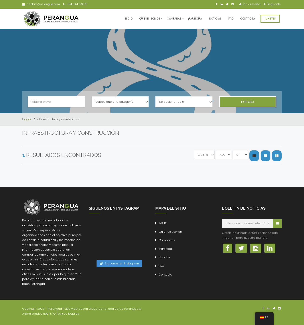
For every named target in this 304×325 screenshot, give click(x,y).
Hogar (27, 119)
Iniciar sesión (251, 4)
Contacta (247, 18)
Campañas (174, 18)
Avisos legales (68, 313)
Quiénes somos (149, 18)
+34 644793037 (75, 4)
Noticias (215, 18)
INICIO (128, 18)
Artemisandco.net (35, 313)
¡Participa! (195, 18)
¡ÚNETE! (270, 18)
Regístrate (274, 4)
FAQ (230, 18)
